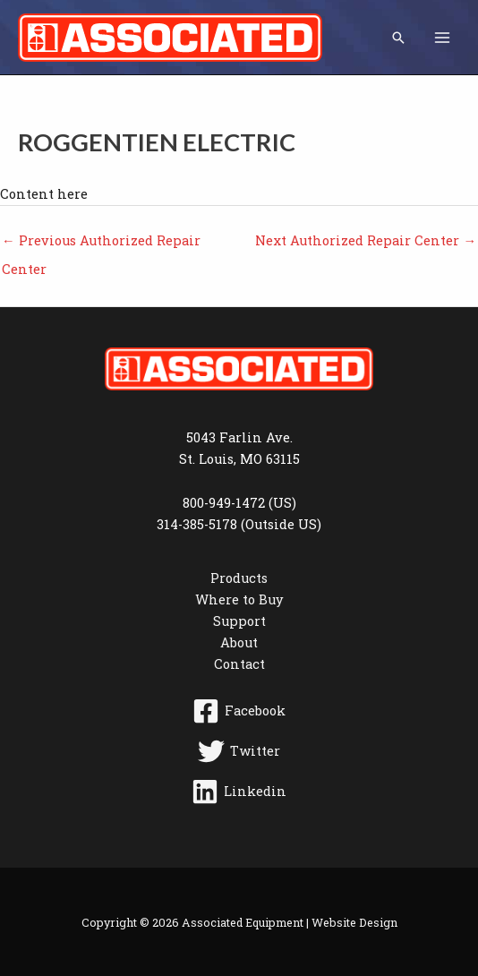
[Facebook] (239, 711)
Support (239, 620)
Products (239, 577)
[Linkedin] (239, 791)
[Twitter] (239, 751)
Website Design (354, 922)
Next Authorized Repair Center (365, 240)
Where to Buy (239, 599)
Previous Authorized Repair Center (101, 244)
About (239, 642)
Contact (239, 663)
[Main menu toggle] (442, 37)
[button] (398, 38)
